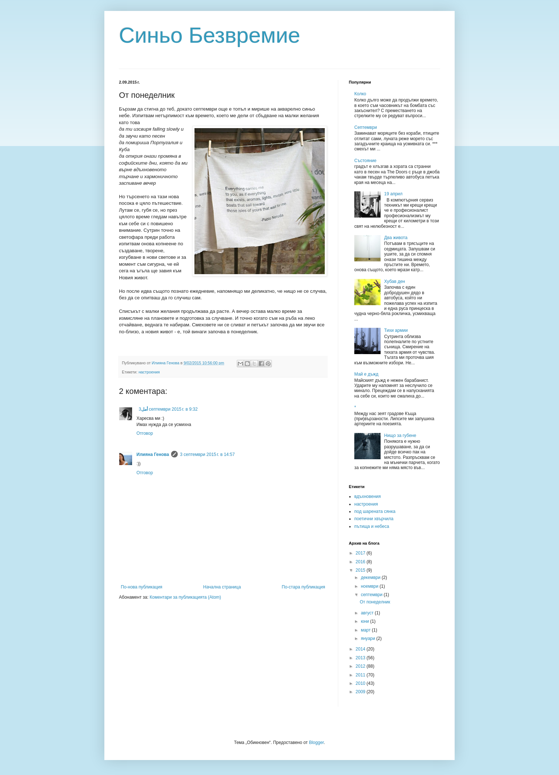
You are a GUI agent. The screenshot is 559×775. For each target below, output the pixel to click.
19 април (393, 193)
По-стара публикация (303, 587)
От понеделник (375, 602)
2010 (361, 683)
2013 (361, 657)
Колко (360, 93)
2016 (361, 561)
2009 (361, 691)
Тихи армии (396, 330)
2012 (361, 666)
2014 (361, 649)
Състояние (365, 160)
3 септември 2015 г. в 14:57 (207, 454)
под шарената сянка (375, 511)
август (368, 612)
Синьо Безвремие (209, 35)
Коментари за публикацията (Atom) (185, 597)
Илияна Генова (152, 454)
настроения (149, 372)
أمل (144, 409)
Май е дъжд (366, 374)
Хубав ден (394, 281)
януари (368, 638)
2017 (361, 553)
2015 (361, 570)
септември (372, 594)
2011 (361, 675)
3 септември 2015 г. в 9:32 (168, 409)
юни (365, 621)
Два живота (396, 237)
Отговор (144, 433)
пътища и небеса (371, 526)
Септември (365, 127)
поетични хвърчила (373, 518)
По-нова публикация (141, 587)
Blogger (316, 742)
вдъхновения (367, 496)
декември (371, 577)
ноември (370, 586)
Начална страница (222, 587)
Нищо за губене (400, 435)
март (366, 630)
